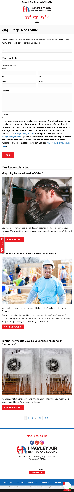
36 (40, 416)
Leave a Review (37, 471)
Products (32, 481)
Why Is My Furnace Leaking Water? (22, 171)
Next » (46, 416)
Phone (40, 81)
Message (6, 90)
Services (20, 481)
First (3, 76)
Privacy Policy (35, 486)
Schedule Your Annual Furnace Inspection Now (29, 252)
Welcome (8, 481)
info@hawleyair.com (24, 133)
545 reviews (40, 468)
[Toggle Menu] (37, 22)
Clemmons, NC (34, 458)
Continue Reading (12, 238)
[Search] (37, 51)
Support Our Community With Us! (37, 2)
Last (39, 76)
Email (4, 81)
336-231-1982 (37, 17)
